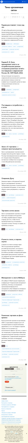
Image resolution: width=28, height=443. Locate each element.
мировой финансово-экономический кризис (11, 348)
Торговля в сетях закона (10, 210)
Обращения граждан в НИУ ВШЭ (8, 412)
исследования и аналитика (18, 262)
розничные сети (5, 52)
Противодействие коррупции (7, 416)
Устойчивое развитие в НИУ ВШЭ (8, 404)
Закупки (3, 410)
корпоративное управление (8, 297)
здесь (12, 431)
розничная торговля (14, 49)
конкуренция (20, 46)
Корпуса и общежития (6, 408)
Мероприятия (14, 367)
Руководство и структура (6, 403)
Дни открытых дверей (10, 390)
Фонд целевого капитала (6, 414)
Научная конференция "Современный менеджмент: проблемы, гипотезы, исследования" (11, 299)
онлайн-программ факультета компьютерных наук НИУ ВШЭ (13, 378)
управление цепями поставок (9, 95)
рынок (12, 52)
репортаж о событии (7, 46)
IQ (6, 133)
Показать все (10, 387)
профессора (9, 43)
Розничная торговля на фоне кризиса (12, 316)
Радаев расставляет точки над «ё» (12, 26)
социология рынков (10, 197)
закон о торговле (13, 133)
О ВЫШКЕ (4, 399)
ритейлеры (21, 133)
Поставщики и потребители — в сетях (12, 106)
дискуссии (8, 262)
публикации (16, 43)
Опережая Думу (7, 178)
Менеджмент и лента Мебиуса (13, 278)
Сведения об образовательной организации (11, 422)
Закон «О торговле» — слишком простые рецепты (11, 147)
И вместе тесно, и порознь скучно (11, 240)
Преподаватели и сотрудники (7, 406)
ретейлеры (11, 195)
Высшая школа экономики (9, 1)
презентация (5, 49)
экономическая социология (8, 200)
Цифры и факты (4, 401)
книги (14, 46)
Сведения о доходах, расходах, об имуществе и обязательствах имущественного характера (11, 419)
